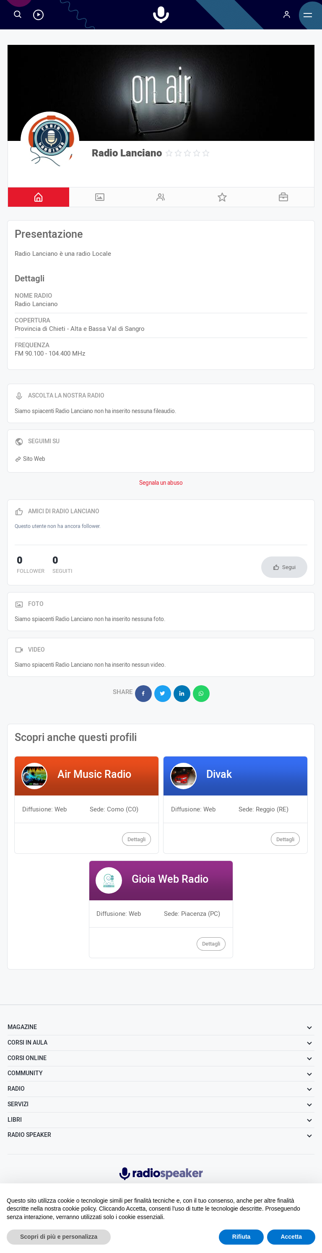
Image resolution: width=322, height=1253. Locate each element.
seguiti (57, 565)
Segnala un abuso (161, 483)
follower (28, 565)
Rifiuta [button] (241, 1236)
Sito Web (30, 459)
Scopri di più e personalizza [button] (58, 1236)
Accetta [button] (291, 1236)
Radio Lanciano (127, 153)
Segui (289, 567)
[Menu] (286, 14)
